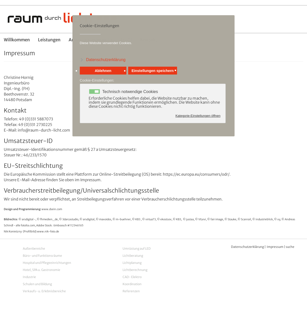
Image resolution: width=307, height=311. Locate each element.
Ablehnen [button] (103, 71)
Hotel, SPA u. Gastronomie (41, 270)
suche (290, 247)
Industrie (29, 277)
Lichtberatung (133, 256)
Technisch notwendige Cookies (130, 92)
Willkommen (17, 40)
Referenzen (131, 291)
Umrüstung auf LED (137, 248)
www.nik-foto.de (48, 231)
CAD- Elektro (132, 277)
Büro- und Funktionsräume (42, 256)
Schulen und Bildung (37, 284)
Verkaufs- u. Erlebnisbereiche (44, 291)
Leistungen (49, 40)
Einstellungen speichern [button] (152, 71)
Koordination (132, 284)
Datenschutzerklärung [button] (106, 60)
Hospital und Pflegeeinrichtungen (47, 263)
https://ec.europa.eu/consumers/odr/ (196, 174)
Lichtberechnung (135, 270)
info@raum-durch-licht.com (44, 130)
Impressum (275, 247)
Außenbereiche (34, 248)
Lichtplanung (132, 263)
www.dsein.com (52, 209)
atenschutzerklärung (248, 247)
